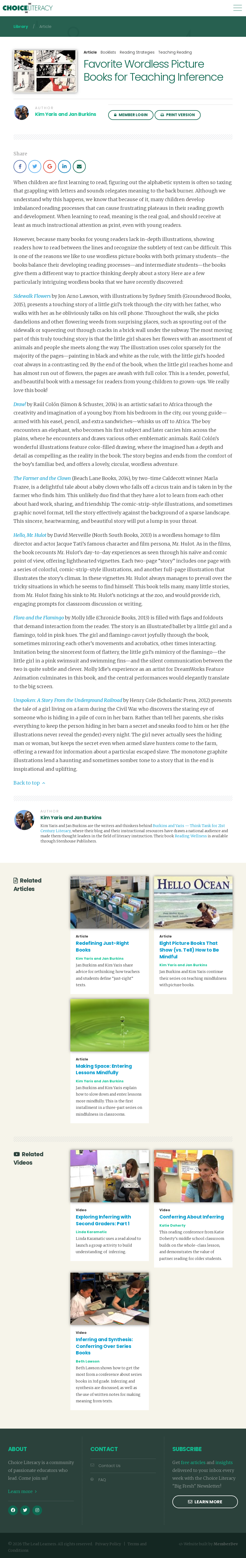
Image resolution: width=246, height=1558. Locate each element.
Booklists (108, 52)
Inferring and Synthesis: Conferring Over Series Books (104, 1346)
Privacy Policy (108, 1544)
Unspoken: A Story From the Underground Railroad (67, 700)
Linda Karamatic (91, 1232)
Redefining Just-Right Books (102, 946)
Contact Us (105, 1465)
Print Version (177, 114)
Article (90, 52)
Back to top (29, 783)
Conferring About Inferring (191, 1217)
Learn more (22, 1491)
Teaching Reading (175, 52)
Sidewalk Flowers (32, 296)
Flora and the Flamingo (38, 618)
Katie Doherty (172, 1225)
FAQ (98, 1479)
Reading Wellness (191, 836)
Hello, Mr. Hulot (29, 535)
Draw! (19, 404)
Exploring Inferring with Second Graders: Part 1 (103, 1220)
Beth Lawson (88, 1361)
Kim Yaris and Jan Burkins (65, 114)
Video (81, 1210)
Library (20, 26)
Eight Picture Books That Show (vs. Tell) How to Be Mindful (189, 950)
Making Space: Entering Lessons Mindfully (104, 1069)
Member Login (131, 114)
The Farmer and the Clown (42, 478)
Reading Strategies (137, 52)
